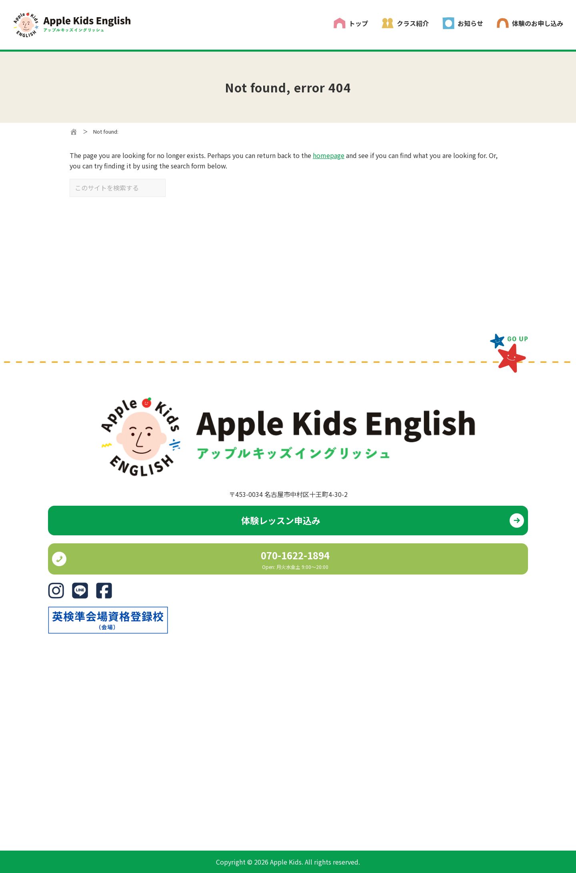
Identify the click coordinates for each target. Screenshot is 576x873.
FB (100, 588)
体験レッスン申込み (280, 520)
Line (78, 588)
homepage (328, 155)
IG (51, 588)
